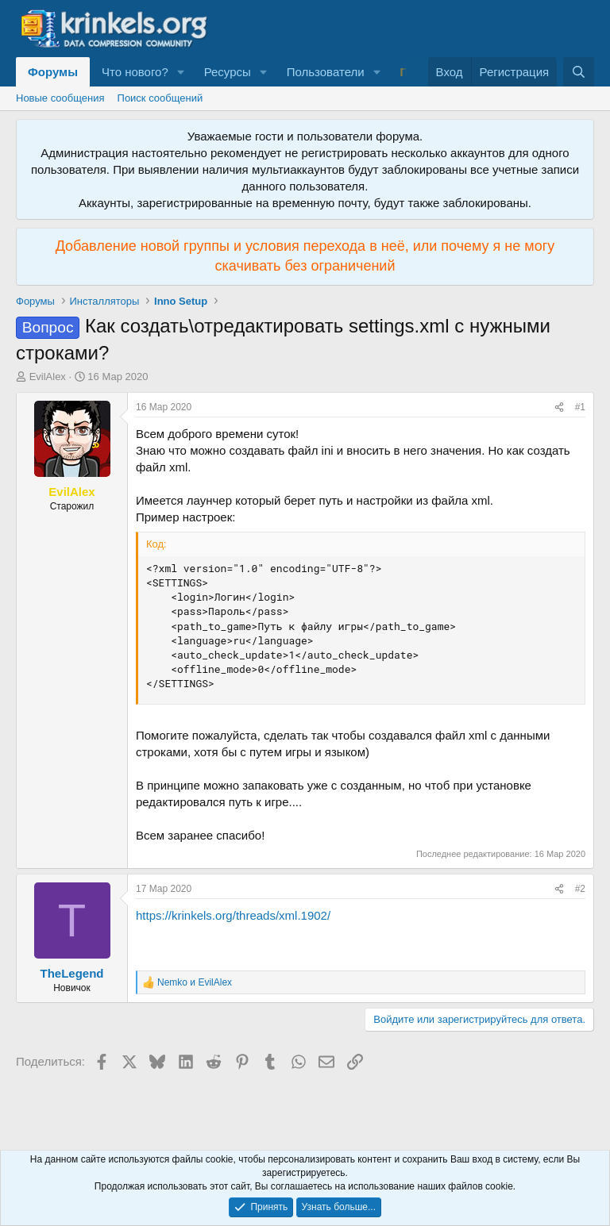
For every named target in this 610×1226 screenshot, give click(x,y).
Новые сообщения (60, 98)
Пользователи (326, 72)
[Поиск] (578, 71)
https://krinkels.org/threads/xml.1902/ (233, 915)
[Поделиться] (559, 407)
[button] (181, 71)
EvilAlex (47, 376)
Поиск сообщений (160, 98)
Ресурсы (227, 72)
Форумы (53, 72)
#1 (580, 407)
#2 (580, 888)
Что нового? (135, 72)
